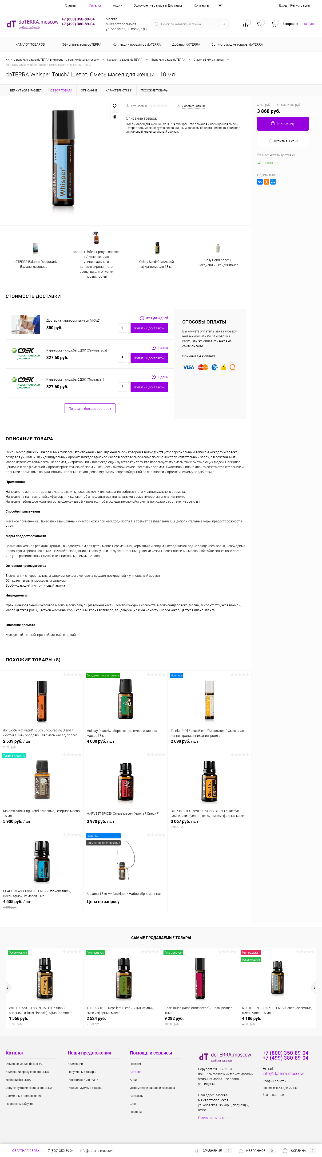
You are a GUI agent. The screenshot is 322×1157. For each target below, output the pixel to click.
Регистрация (300, 5)
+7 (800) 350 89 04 (60, 1151)
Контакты (201, 5)
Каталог (95, 5)
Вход (283, 5)
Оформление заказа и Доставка (158, 5)
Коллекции (75, 1064)
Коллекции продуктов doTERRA (27, 1072)
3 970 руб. (125, 824)
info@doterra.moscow (283, 1073)
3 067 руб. (209, 824)
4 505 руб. (41, 904)
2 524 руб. (122, 1021)
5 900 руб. (41, 824)
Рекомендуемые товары (85, 1088)
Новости (136, 1112)
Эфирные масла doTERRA (24, 1064)
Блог (133, 1104)
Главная (71, 5)
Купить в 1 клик (283, 141)
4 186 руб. (277, 1021)
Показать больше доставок (90, 409)
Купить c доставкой (149, 328)
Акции (117, 5)
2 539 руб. (41, 744)
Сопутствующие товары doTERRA (29, 1088)
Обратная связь (23, 1151)
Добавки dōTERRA (18, 1080)
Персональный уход (19, 1104)
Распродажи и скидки (83, 1080)
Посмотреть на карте (214, 1118)
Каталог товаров (29, 44)
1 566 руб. (44, 1021)
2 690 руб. (209, 744)
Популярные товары (82, 1072)
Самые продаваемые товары (161, 938)
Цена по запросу (125, 904)
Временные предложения (24, 1096)
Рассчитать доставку (276, 155)
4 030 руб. (125, 744)
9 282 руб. (200, 1021)
